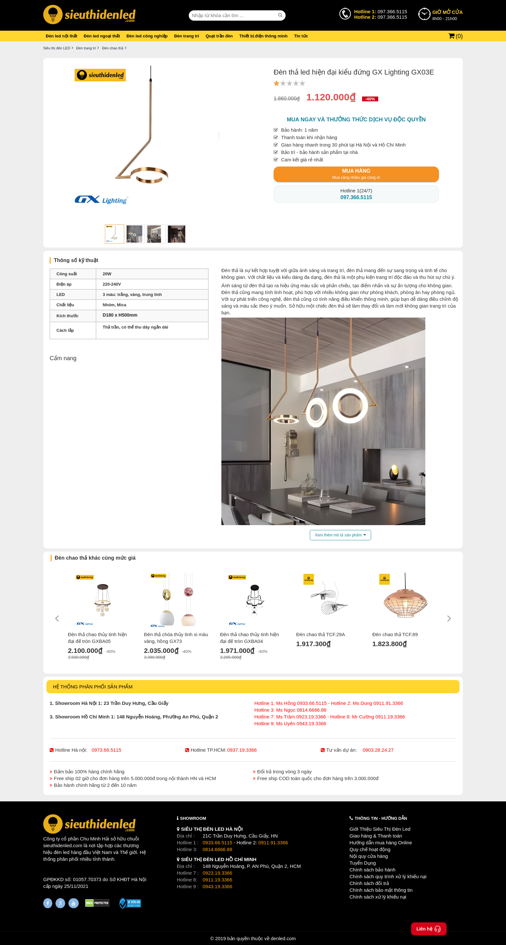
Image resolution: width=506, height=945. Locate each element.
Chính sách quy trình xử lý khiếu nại (388, 876)
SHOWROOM (193, 818)
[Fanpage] (47, 903)
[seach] (281, 15)
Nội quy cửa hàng (368, 856)
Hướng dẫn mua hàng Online (380, 842)
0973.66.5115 (106, 750)
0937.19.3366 (242, 750)
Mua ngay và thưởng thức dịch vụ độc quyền (356, 120)
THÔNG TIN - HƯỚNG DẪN (381, 818)
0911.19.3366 (217, 879)
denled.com (283, 938)
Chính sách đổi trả (369, 883)
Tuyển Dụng (362, 863)
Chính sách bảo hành (372, 869)
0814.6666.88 (217, 849)
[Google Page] (60, 903)
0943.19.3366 (217, 886)
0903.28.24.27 (378, 750)
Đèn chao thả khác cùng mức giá (95, 558)
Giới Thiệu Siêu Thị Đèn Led (379, 829)
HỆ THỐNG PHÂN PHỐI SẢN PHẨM (93, 686)
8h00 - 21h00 (447, 15)
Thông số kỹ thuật (76, 260)
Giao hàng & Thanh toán (375, 835)
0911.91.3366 (273, 842)
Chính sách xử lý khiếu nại (377, 896)
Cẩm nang (63, 358)
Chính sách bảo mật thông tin (380, 890)
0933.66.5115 (217, 842)
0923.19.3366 (217, 873)
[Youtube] (73, 903)
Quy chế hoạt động (369, 849)
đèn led (61, 852)
